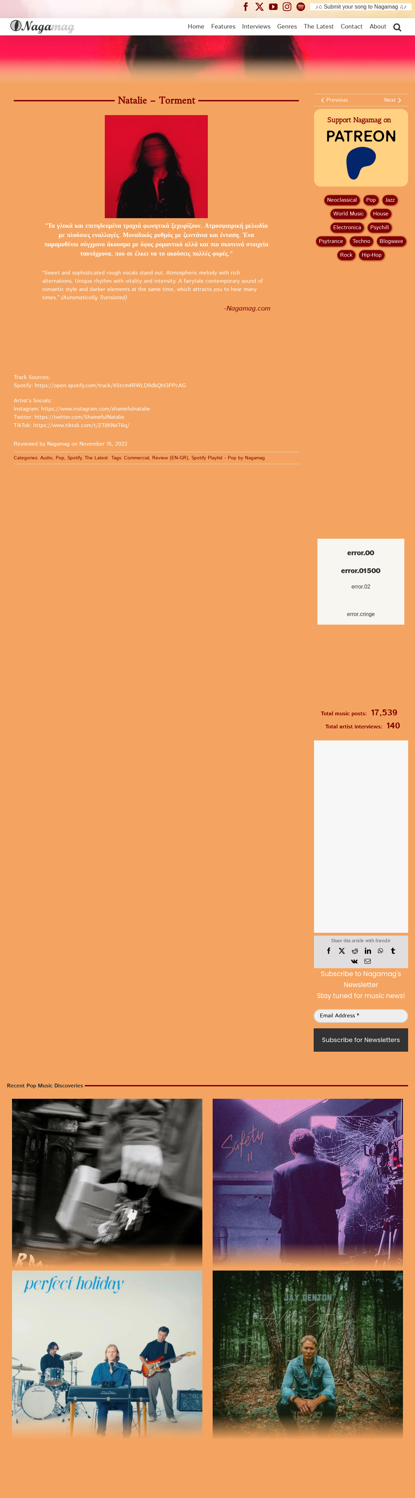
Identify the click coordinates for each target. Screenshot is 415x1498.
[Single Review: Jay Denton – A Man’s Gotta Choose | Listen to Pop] (308, 1366)
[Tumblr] (393, 951)
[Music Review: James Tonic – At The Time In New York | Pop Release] (308, 1194)
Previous (337, 100)
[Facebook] (328, 951)
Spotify (74, 458)
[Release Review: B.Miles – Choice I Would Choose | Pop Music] (107, 1194)
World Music (348, 214)
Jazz (390, 200)
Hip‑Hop (372, 255)
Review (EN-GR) (170, 458)
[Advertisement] (361, 302)
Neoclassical (342, 200)
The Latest (96, 458)
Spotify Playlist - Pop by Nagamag (228, 458)
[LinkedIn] (367, 951)
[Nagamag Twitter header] (262, 6)
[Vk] (354, 961)
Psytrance (331, 241)
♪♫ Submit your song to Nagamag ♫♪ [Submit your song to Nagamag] (360, 7)
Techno (361, 241)
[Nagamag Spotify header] (303, 6)
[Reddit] (354, 951)
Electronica (347, 228)
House (381, 214)
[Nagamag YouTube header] (276, 6)
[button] (397, 26)
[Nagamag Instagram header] (289, 6)
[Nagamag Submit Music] (361, 668)
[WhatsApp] (380, 951)
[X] (341, 951)
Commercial (136, 458)
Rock (346, 255)
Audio (46, 458)
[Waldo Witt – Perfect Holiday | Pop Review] (107, 1366)
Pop (60, 458)
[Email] (367, 961)
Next (390, 100)
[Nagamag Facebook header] (248, 6)
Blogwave (391, 241)
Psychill (379, 228)
